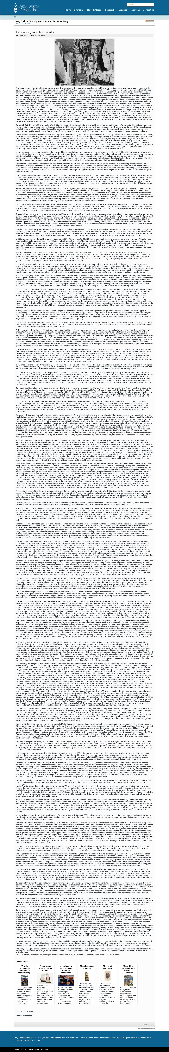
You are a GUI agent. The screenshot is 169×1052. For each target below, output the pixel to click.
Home (68, 10)
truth (153, 1029)
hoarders (149, 1029)
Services (123, 10)
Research (110, 10)
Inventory (79, 10)
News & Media (94, 10)
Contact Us (148, 10)
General (32, 35)
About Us (135, 10)
